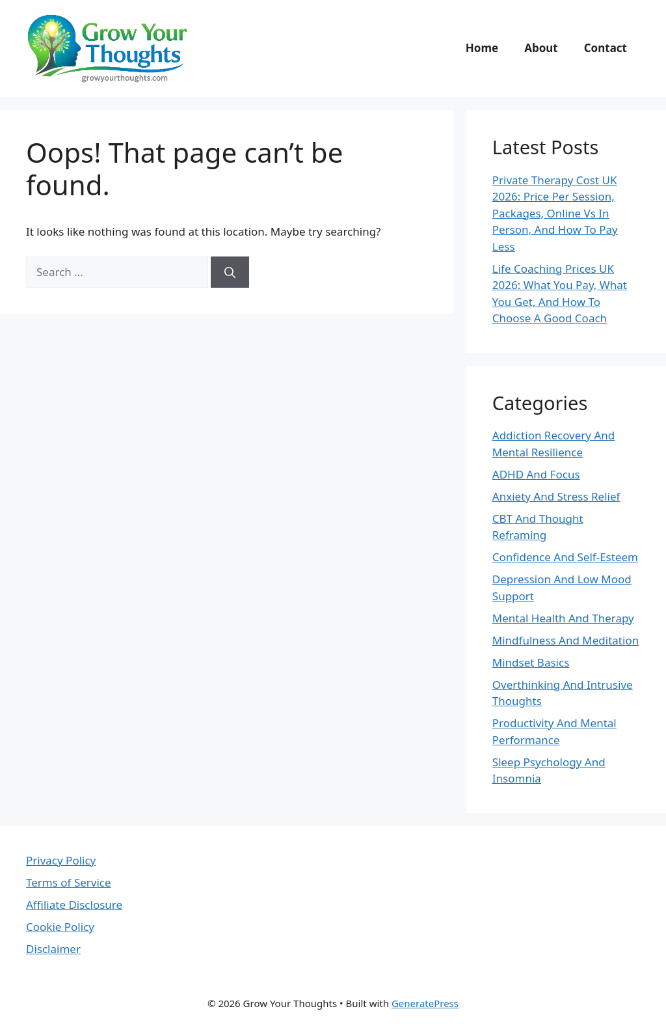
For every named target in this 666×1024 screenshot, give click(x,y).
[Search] (230, 272)
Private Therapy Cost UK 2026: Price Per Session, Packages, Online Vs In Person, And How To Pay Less (555, 213)
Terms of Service (68, 882)
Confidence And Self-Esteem (565, 556)
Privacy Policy (61, 860)
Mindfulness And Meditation (565, 640)
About (541, 47)
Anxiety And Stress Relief (556, 496)
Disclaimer (53, 948)
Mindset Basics (530, 662)
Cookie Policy (60, 926)
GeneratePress (425, 1003)
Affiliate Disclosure (74, 904)
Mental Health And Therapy (563, 618)
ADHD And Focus (536, 474)
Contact (605, 47)
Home (482, 47)
